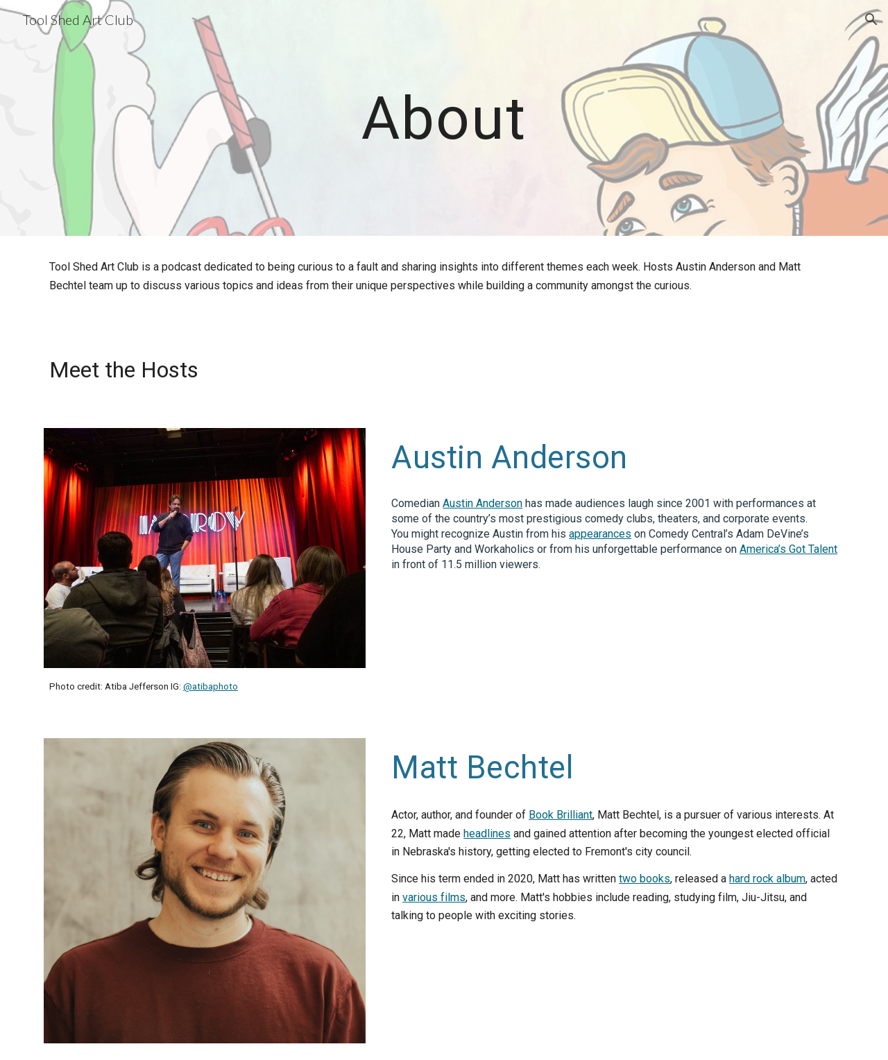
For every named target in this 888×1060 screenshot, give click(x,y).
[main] (444, 117)
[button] (871, 19)
